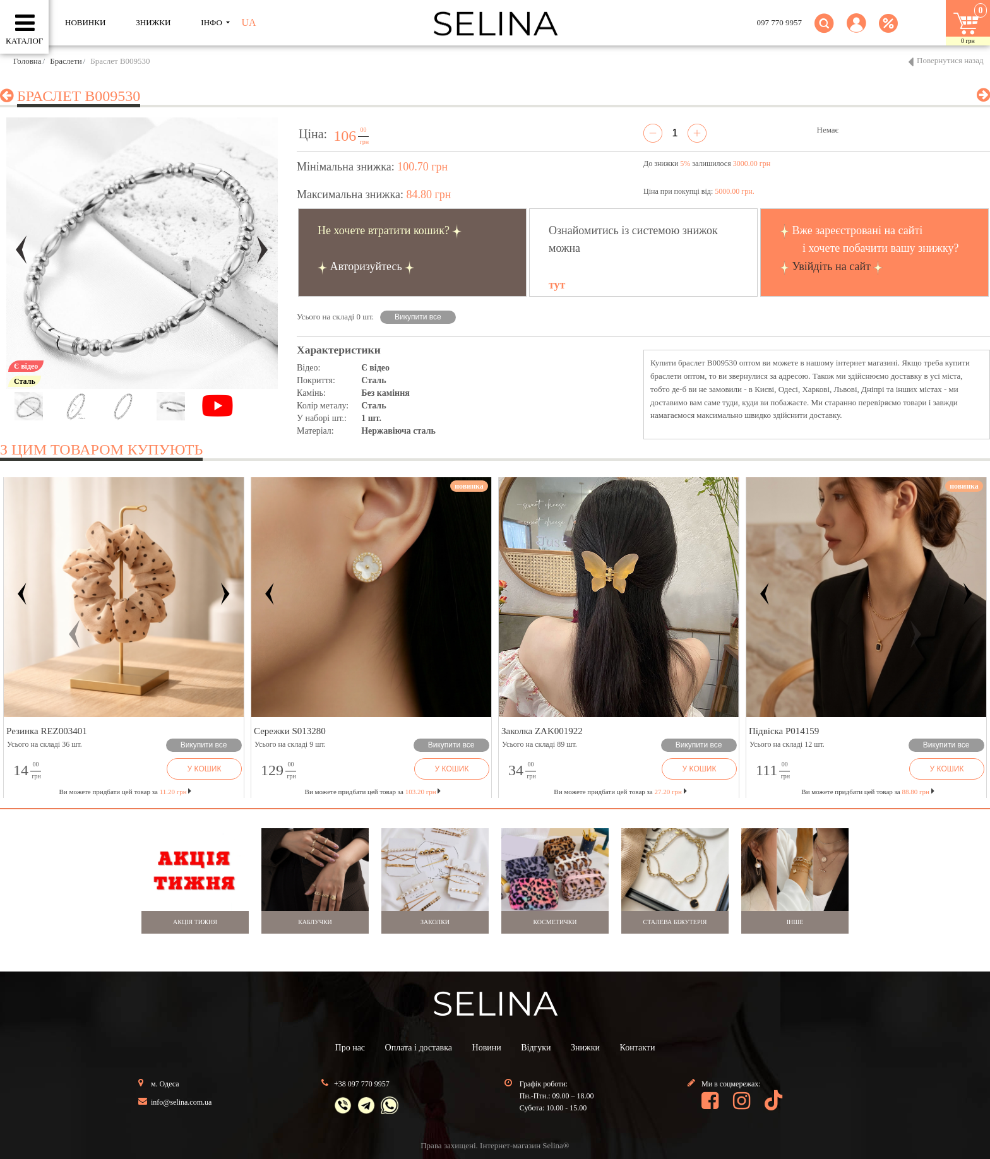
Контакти (637, 1047)
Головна (27, 61)
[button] (856, 30)
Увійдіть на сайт (831, 266)
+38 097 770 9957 (362, 1083)
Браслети (65, 61)
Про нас (350, 1047)
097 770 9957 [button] (779, 22)
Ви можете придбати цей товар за (373, 791)
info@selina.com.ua (181, 1102)
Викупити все (418, 316)
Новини (486, 1047)
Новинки (85, 22)
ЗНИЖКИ (153, 22)
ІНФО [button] (212, 22)
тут (557, 284)
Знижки (585, 1047)
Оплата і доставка (418, 1047)
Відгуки (536, 1047)
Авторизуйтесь (366, 266)
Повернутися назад (950, 60)
